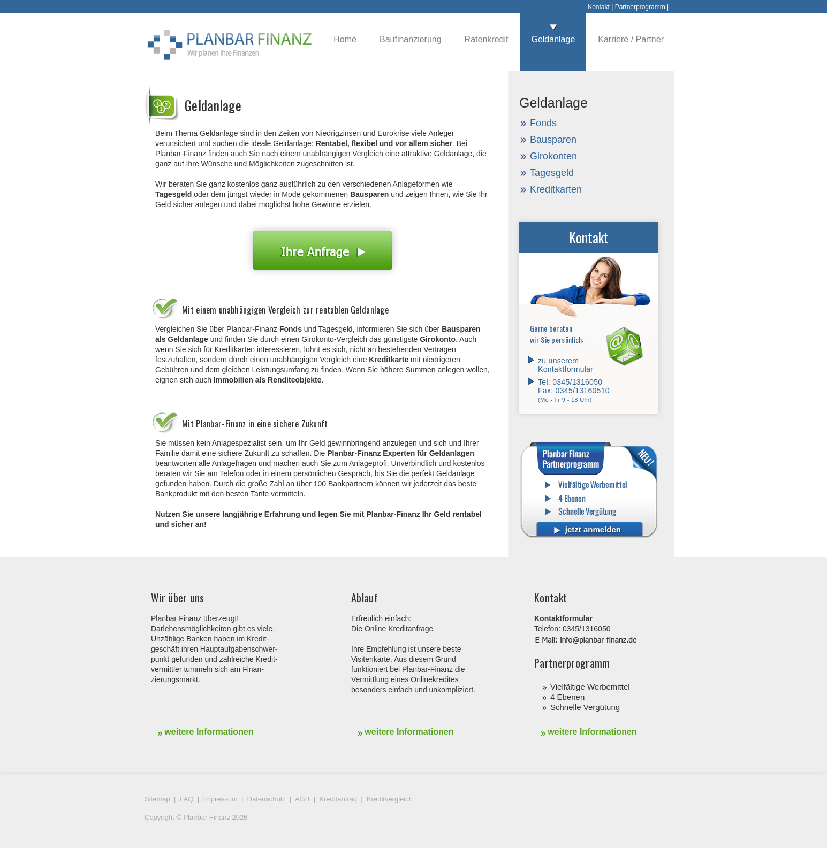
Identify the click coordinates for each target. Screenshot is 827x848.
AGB (302, 799)
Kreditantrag (338, 799)
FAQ (187, 799)
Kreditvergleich (390, 799)
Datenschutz (266, 799)
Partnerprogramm (640, 7)
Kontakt (599, 7)
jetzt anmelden (587, 529)
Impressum (220, 799)
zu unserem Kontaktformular (565, 364)
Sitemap (157, 799)
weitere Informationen (205, 731)
